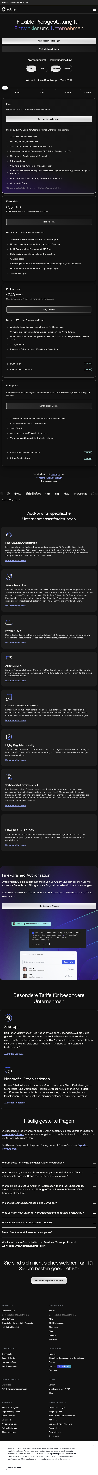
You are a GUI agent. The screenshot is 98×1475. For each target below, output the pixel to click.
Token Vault (54, 1436)
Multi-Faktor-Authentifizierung (62, 1416)
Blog (51, 1331)
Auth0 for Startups (13, 1054)
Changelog (53, 1327)
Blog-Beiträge (8, 1319)
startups (55, 474)
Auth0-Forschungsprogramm (14, 1389)
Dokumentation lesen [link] (15, 560)
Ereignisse (6, 1385)
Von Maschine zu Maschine (60, 1424)
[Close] (94, 1450)
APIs (51, 1319)
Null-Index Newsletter (11, 1327)
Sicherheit (6, 1420)
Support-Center (9, 1358)
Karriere (60, 1366)
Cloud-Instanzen (9, 1432)
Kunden (52, 1354)
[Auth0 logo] (47, 9)
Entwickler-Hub (8, 1311)
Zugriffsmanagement (11, 1412)
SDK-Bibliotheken (56, 1323)
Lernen (52, 1385)
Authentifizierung (9, 1428)
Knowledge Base (9, 1362)
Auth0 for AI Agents (10, 1408)
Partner (52, 1362)
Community (7, 1354)
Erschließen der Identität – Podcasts (17, 1323)
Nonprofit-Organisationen (49, 477)
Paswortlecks (54, 1432)
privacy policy (57, 1458)
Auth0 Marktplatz (9, 1366)
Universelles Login (57, 1408)
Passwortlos (54, 1428)
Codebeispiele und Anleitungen (15, 1315)
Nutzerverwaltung (9, 1424)
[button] (49, 41)
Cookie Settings (14, 1472)
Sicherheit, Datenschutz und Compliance (66, 1358)
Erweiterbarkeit (8, 1416)
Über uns (53, 1370)
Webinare (53, 1339)
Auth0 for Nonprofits (15, 1102)
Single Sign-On (55, 1412)
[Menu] (94, 9)
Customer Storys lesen (10, 500)
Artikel (52, 1311)
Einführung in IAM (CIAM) (60, 1389)
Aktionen (53, 1420)
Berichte (52, 1335)
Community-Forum (13, 1134)
